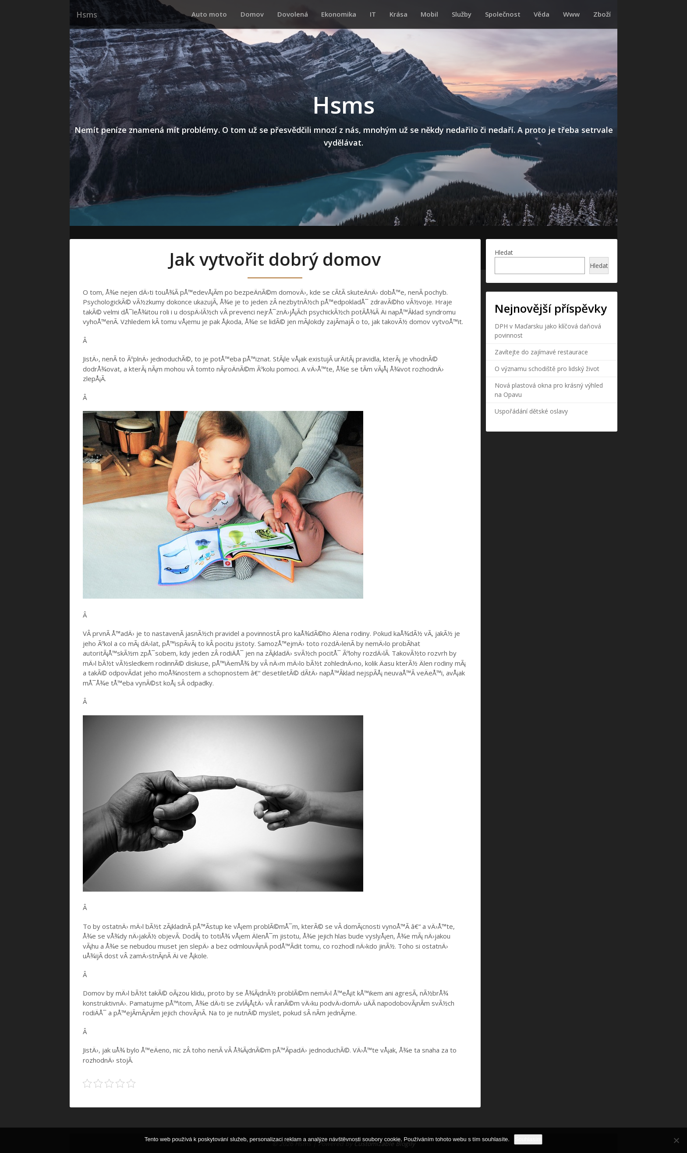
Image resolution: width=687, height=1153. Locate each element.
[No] (676, 1140)
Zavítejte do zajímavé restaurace (541, 351)
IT (408, 14)
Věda (553, 14)
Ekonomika (378, 14)
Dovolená (337, 14)
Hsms (86, 14)
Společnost (519, 14)
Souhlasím (528, 1139)
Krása (429, 14)
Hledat (504, 252)
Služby (482, 14)
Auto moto (263, 14)
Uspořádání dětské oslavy (531, 411)
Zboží (604, 14)
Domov (301, 14)
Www (578, 14)
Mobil (455, 14)
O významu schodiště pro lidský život (547, 368)
